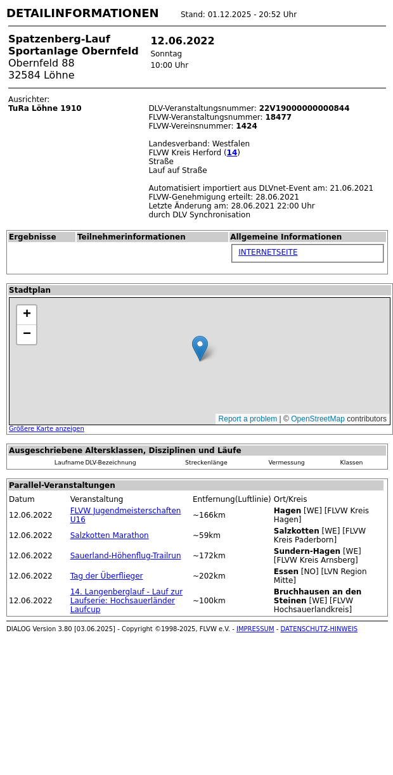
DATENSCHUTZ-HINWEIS (319, 628)
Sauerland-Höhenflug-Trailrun (125, 555)
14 (232, 152)
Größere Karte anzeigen (46, 428)
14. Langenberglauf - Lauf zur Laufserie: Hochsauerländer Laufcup (126, 600)
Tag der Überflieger (106, 576)
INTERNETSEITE (267, 252)
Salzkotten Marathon (109, 535)
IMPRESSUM (255, 628)
